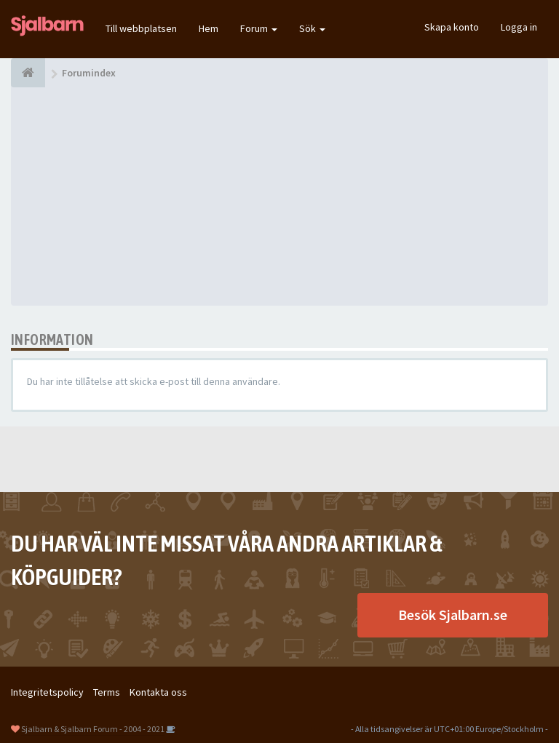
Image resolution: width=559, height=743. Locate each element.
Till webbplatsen (141, 28)
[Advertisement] (279, 196)
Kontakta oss (158, 692)
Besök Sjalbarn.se (452, 614)
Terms (106, 692)
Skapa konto (451, 26)
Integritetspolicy (47, 692)
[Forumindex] (28, 72)
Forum (258, 28)
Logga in (519, 26)
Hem (208, 28)
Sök (312, 28)
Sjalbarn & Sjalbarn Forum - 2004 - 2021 (92, 728)
